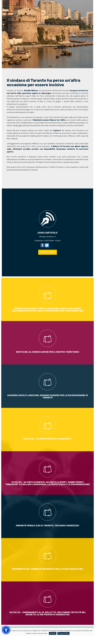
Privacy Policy (63, 633)
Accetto (53, 633)
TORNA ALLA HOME (47, 252)
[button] (6, 630)
